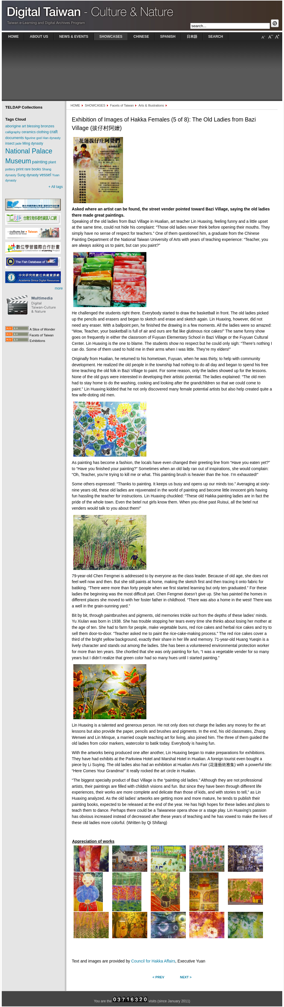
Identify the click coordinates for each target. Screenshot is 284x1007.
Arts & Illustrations (151, 105)
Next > (185, 977)
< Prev (158, 977)
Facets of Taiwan (122, 105)
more (59, 288)
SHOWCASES (95, 105)
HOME (75, 105)
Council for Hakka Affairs (153, 961)
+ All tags (56, 187)
